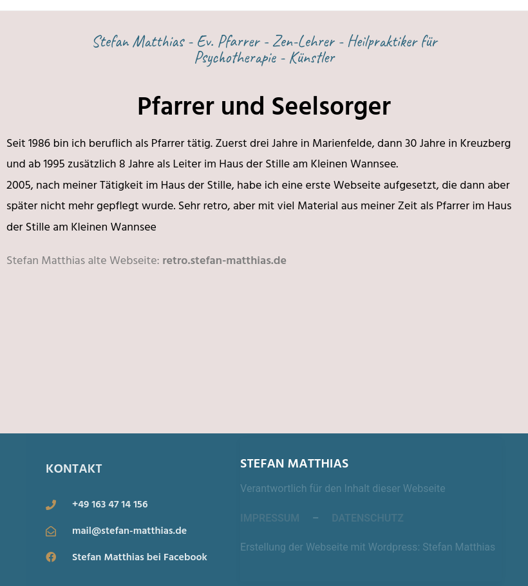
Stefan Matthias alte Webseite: (83, 260)
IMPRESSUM (269, 518)
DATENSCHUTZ (368, 518)
